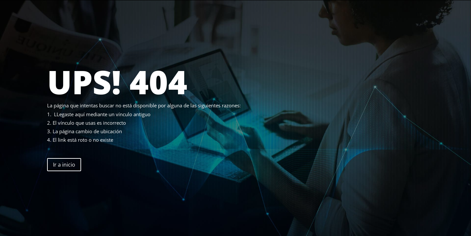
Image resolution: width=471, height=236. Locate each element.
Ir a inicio (64, 164)
